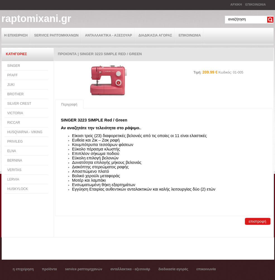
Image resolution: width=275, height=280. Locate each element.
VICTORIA (15, 113)
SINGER (13, 66)
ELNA (11, 151)
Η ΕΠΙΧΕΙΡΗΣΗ (16, 35)
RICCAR (13, 123)
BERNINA (14, 160)
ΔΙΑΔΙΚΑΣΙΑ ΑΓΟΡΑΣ (155, 35)
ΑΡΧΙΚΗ (236, 4)
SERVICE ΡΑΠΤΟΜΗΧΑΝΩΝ (56, 35)
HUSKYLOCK (17, 189)
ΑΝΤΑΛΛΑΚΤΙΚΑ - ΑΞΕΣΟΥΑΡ (108, 35)
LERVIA (13, 179)
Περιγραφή (69, 104)
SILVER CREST (19, 104)
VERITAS (14, 170)
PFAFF (12, 75)
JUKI (11, 85)
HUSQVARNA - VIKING (24, 132)
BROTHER (15, 94)
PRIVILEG (15, 141)
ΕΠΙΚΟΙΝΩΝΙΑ (255, 4)
